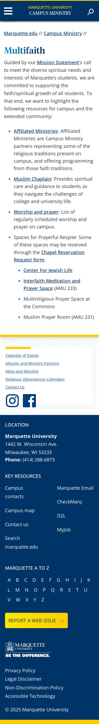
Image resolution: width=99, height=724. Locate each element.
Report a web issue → (36, 620)
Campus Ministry (50, 13)
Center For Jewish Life (47, 270)
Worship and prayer (36, 212)
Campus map (20, 510)
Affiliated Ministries (36, 131)
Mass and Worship (22, 371)
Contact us (17, 524)
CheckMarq (69, 501)
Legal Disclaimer (23, 679)
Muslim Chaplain (32, 179)
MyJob (64, 529)
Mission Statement (58, 62)
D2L (61, 515)
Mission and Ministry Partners (32, 363)
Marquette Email (75, 488)
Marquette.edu (20, 33)
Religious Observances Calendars (35, 379)
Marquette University (50, 7)
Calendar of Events (22, 355)
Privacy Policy (20, 670)
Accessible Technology (30, 696)
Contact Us (15, 387)
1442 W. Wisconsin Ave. (31, 444)
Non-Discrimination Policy (34, 687)
